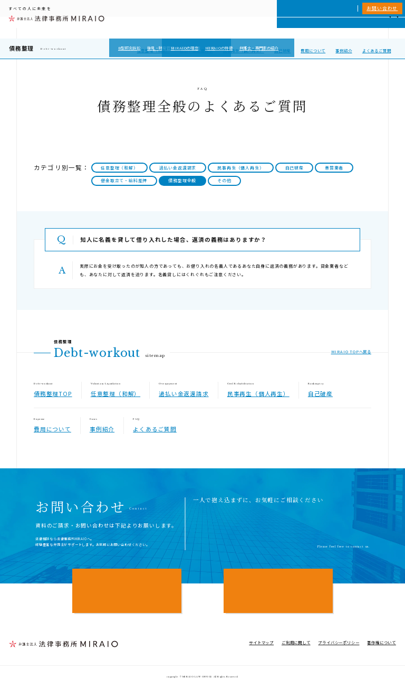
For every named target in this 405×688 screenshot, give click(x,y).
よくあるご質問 (376, 50)
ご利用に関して (296, 642)
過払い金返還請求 (196, 50)
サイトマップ (261, 642)
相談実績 (306, 28)
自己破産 (282, 50)
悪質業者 (334, 168)
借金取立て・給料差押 (124, 180)
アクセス (372, 28)
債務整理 (21, 48)
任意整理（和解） (153, 50)
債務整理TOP (53, 394)
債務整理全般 (182, 180)
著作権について (381, 642)
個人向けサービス (228, 28)
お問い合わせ (382, 8)
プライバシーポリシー (338, 642)
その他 (224, 180)
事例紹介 (343, 50)
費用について (313, 50)
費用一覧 (329, 28)
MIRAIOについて (271, 28)
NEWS (351, 28)
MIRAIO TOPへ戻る (351, 351)
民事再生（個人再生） (243, 50)
